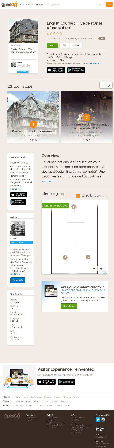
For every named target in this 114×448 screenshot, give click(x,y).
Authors (29, 420)
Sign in (101, 5)
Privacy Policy (76, 430)
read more (15, 214)
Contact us (75, 432)
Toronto (76, 397)
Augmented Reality (55, 425)
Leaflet (104, 273)
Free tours (54, 401)
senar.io (99, 421)
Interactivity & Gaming (56, 422)
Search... (56, 4)
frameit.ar (99, 428)
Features (50, 420)
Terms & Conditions (79, 427)
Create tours (26, 4)
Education (75, 420)
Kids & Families (85, 38)
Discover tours (31, 418)
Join (109, 4)
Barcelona (57, 397)
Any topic (20, 406)
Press (73, 422)
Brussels (67, 397)
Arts (67, 38)
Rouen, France (16, 45)
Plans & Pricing (53, 427)
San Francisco (36, 397)
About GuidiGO (77, 418)
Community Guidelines (80, 425)
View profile (18, 220)
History (73, 38)
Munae (19, 62)
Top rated (44, 401)
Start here (69, 306)
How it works (52, 418)
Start (52, 45)
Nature (67, 406)
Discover (41, 4)
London (25, 397)
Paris (18, 397)
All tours (64, 401)
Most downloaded (23, 401)
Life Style (58, 406)
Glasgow (47, 397)
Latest (35, 401)
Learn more (94, 63)
